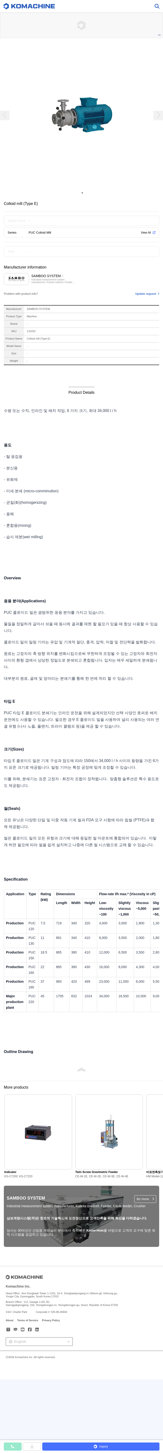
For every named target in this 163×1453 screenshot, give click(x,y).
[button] (100, 1446)
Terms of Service (27, 1320)
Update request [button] (145, 294)
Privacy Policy (51, 1320)
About (9, 1320)
